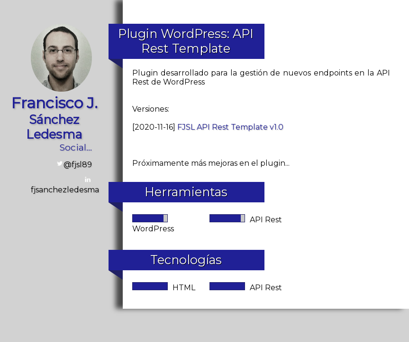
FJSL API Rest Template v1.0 (230, 127)
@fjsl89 (78, 164)
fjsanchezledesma (65, 189)
